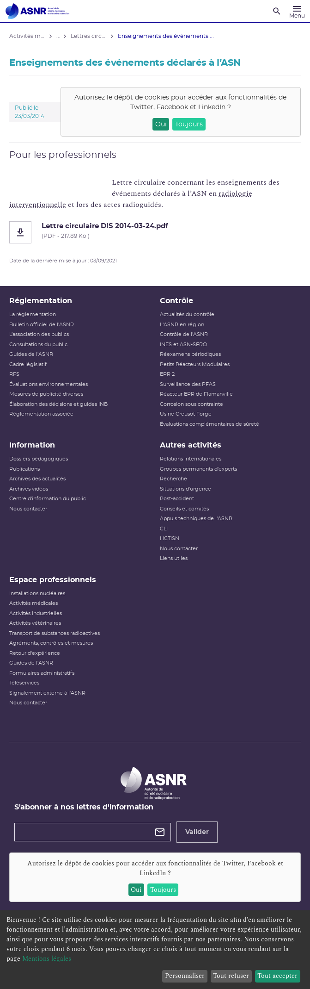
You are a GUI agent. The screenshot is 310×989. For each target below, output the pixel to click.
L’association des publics (39, 334)
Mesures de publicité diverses (46, 394)
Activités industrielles (35, 613)
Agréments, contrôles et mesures (51, 643)
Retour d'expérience (34, 653)
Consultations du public (38, 344)
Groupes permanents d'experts (198, 469)
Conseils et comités (184, 508)
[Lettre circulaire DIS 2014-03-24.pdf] (155, 232)
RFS (14, 374)
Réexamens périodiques (190, 354)
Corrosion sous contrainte (191, 404)
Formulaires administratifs (41, 673)
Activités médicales (33, 603)
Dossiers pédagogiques (38, 458)
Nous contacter (28, 508)
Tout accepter (277, 976)
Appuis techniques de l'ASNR (196, 518)
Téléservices (24, 682)
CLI (164, 528)
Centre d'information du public (47, 498)
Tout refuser (231, 976)
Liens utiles (174, 558)
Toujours (189, 124)
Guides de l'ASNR (31, 354)
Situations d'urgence (185, 488)
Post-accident (177, 498)
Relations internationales (190, 458)
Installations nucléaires (37, 593)
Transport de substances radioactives (54, 633)
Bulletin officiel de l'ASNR (41, 324)
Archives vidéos (28, 488)
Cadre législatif (28, 364)
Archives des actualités (37, 478)
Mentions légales (46, 959)
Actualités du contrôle (187, 314)
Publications (24, 469)
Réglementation (40, 301)
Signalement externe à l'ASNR (47, 693)
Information (32, 445)
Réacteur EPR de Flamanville (196, 394)
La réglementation (32, 314)
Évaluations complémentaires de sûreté (209, 424)
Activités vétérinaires (35, 623)
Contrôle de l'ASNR (184, 334)
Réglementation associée (41, 414)
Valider (197, 832)
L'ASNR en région (182, 324)
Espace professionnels (52, 580)
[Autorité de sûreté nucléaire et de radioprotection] (37, 11)
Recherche (173, 478)
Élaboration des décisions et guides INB (58, 404)
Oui (161, 124)
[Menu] (297, 11)
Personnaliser (185, 976)
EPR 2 (167, 374)
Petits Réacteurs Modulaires (195, 364)
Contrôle (176, 301)
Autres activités (190, 445)
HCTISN (169, 538)
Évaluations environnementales (48, 384)
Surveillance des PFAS (188, 384)
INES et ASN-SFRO (183, 344)
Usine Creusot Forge (186, 414)
